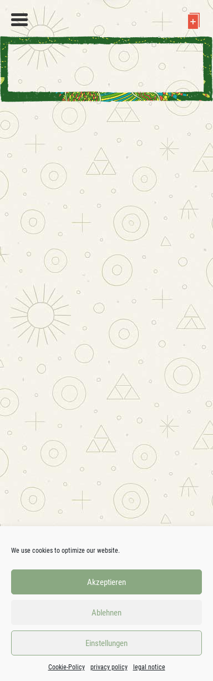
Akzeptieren (106, 582)
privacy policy (109, 667)
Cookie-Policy (66, 667)
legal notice (149, 667)
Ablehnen (106, 613)
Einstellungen (106, 643)
